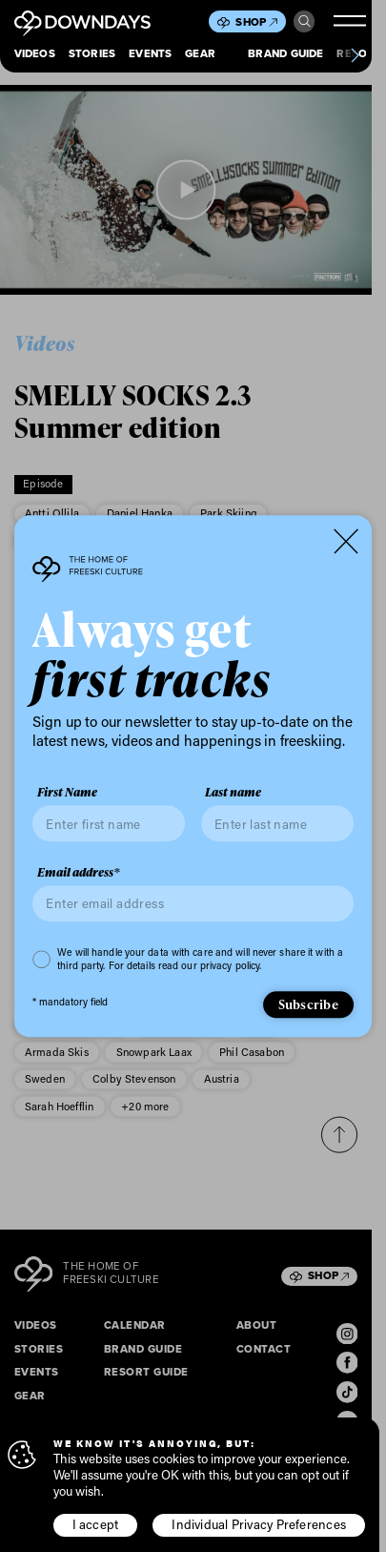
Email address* (78, 872)
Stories (92, 55)
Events (150, 55)
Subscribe (308, 1004)
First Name (67, 792)
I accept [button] (95, 1524)
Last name (233, 792)
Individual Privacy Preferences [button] (259, 1524)
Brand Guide (286, 55)
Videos (34, 55)
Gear (200, 55)
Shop (255, 22)
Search (304, 21)
